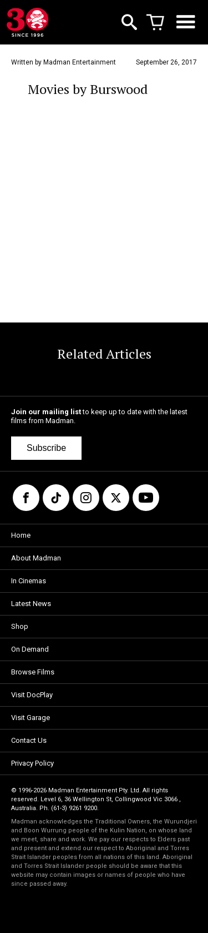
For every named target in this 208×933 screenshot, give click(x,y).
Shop (19, 626)
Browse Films (32, 672)
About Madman (36, 558)
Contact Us (29, 740)
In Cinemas (28, 581)
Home (21, 535)
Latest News (31, 603)
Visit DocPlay (32, 695)
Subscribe (46, 448)
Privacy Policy (32, 763)
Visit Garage (30, 717)
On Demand (30, 649)
